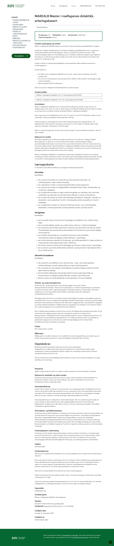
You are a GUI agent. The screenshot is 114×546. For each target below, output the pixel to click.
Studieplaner (63, 6)
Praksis (15, 36)
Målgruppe (16, 38)
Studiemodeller (18, 24)
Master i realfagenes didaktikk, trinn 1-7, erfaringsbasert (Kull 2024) (59, 95)
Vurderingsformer (19, 47)
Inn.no (74, 6)
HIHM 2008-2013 (85, 6)
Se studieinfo (19, 56)
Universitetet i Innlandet (70, 535)
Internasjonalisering (19, 45)
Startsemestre (42, 27)
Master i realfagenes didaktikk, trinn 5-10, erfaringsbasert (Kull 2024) (60, 100)
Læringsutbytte (18, 29)
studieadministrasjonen (80, 537)
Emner (53, 6)
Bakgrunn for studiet (20, 26)
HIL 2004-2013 (100, 6)
